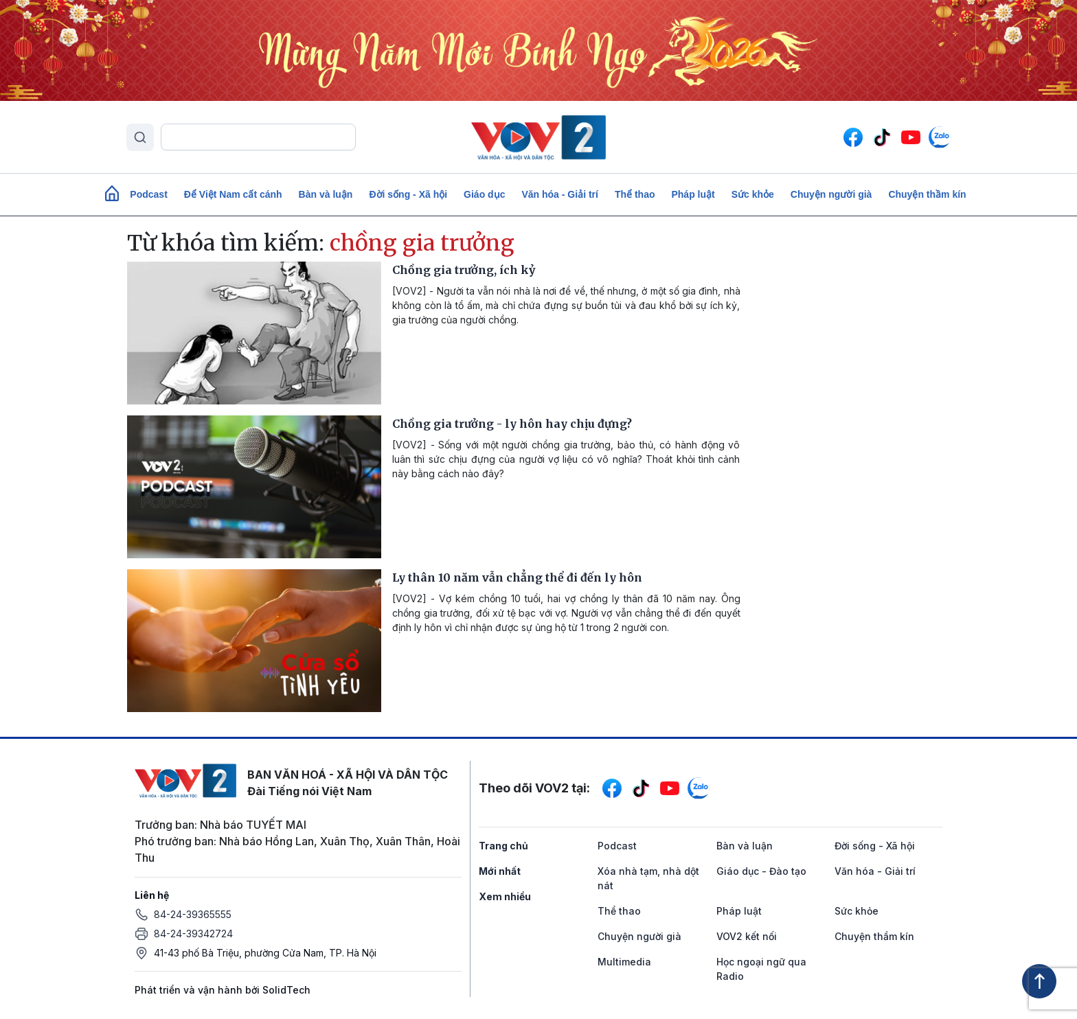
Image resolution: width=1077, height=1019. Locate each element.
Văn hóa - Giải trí (559, 194)
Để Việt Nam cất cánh (233, 194)
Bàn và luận (326, 194)
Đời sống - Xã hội (408, 194)
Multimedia (624, 962)
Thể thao (635, 194)
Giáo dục (484, 194)
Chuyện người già (831, 194)
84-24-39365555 (192, 914)
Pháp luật (692, 194)
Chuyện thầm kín (927, 194)
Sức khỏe (753, 194)
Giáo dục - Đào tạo (761, 871)
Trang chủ (503, 845)
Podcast (148, 194)
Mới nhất (500, 871)
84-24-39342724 (193, 933)
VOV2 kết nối (746, 936)
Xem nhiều (505, 896)
